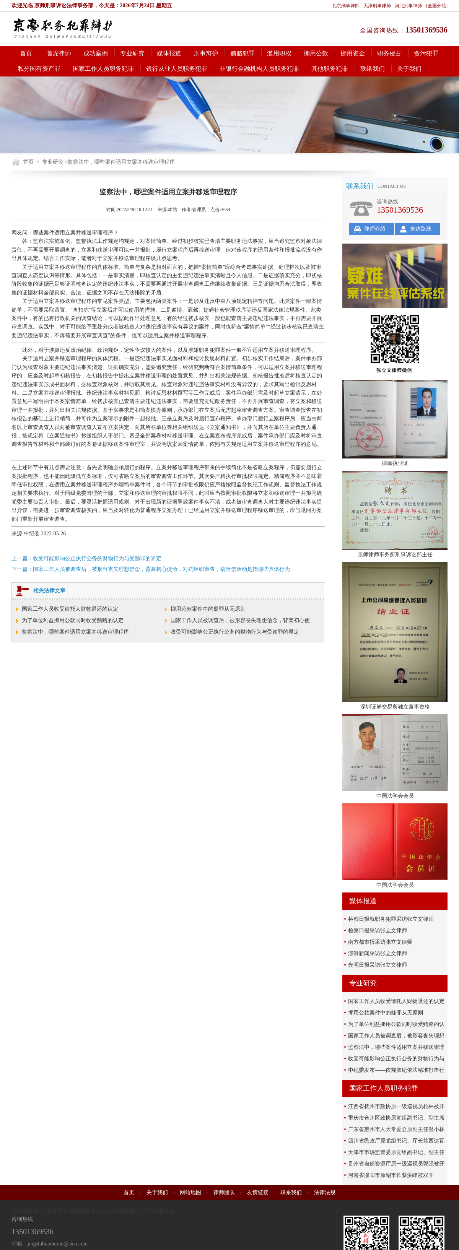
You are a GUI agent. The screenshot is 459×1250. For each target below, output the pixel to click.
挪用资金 (352, 53)
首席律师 (59, 53)
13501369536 (426, 30)
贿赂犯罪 (242, 53)
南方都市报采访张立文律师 (380, 942)
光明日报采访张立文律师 (377, 965)
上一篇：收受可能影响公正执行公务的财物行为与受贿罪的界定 (86, 558)
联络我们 (372, 68)
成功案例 (95, 53)
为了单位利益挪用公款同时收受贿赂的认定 (73, 620)
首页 (26, 53)
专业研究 (132, 53)
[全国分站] (437, 5)
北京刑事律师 (346, 5)
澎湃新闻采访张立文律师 (377, 953)
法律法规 (324, 1192)
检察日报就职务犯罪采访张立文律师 (391, 919)
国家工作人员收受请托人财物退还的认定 (70, 609)
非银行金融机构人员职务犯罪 (259, 68)
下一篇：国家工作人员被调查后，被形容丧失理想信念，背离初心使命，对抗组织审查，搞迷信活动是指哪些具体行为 (150, 569)
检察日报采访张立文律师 (377, 930)
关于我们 (409, 68)
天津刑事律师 (377, 5)
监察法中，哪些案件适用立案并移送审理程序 (75, 632)
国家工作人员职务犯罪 (103, 68)
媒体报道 (169, 53)
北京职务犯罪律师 (112, 1211)
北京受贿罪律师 (155, 1211)
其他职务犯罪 (329, 68)
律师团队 (224, 1192)
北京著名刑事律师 (67, 1211)
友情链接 (258, 1192)
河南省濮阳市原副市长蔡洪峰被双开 (391, 1175)
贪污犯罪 (426, 53)
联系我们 (291, 1192)
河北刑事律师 (408, 5)
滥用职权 (279, 53)
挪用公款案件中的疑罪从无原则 (208, 609)
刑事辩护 (206, 53)
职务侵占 (389, 53)
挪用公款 (316, 53)
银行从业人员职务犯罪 (176, 68)
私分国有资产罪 (39, 68)
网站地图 (190, 1192)
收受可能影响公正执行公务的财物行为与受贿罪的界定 (235, 632)
